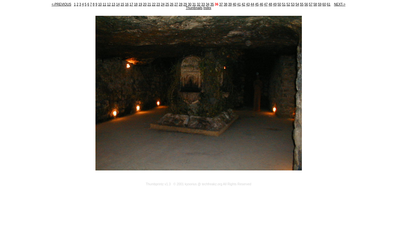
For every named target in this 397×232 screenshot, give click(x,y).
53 (292, 4)
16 (127, 4)
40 (234, 4)
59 (320, 4)
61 (328, 4)
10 (100, 4)
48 (270, 4)
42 (243, 4)
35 (212, 4)
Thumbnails (194, 8)
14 (118, 4)
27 (176, 4)
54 (297, 4)
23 (158, 4)
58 (315, 4)
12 (109, 4)
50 (279, 4)
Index (207, 8)
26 (172, 4)
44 (252, 4)
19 (140, 4)
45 (257, 4)
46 (261, 4)
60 (324, 4)
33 (203, 4)
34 (207, 4)
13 (113, 4)
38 (225, 4)
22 (153, 4)
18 (136, 4)
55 (301, 4)
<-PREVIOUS (61, 4)
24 (162, 4)
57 (311, 4)
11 (104, 4)
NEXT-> (339, 4)
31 (194, 4)
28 (181, 4)
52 (288, 4)
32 (198, 4)
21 (149, 4)
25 (167, 4)
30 (189, 4)
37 (221, 4)
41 (239, 4)
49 (275, 4)
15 (122, 4)
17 (131, 4)
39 (230, 4)
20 (144, 4)
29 (185, 4)
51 (283, 4)
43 (248, 4)
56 (306, 4)
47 (266, 4)
